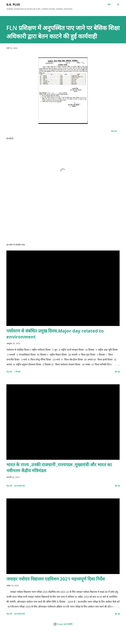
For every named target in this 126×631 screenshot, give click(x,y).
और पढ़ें (117, 372)
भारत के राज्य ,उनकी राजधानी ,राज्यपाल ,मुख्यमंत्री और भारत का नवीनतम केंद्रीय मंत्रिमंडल (59, 468)
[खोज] (109, 4)
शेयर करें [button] (114, 131)
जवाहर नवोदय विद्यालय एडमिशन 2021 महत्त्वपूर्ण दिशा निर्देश (55, 579)
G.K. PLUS (13, 4)
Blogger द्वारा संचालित (63, 624)
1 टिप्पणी (17, 372)
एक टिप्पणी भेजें (19, 486)
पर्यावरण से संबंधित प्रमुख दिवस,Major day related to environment (55, 334)
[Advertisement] (63, 222)
